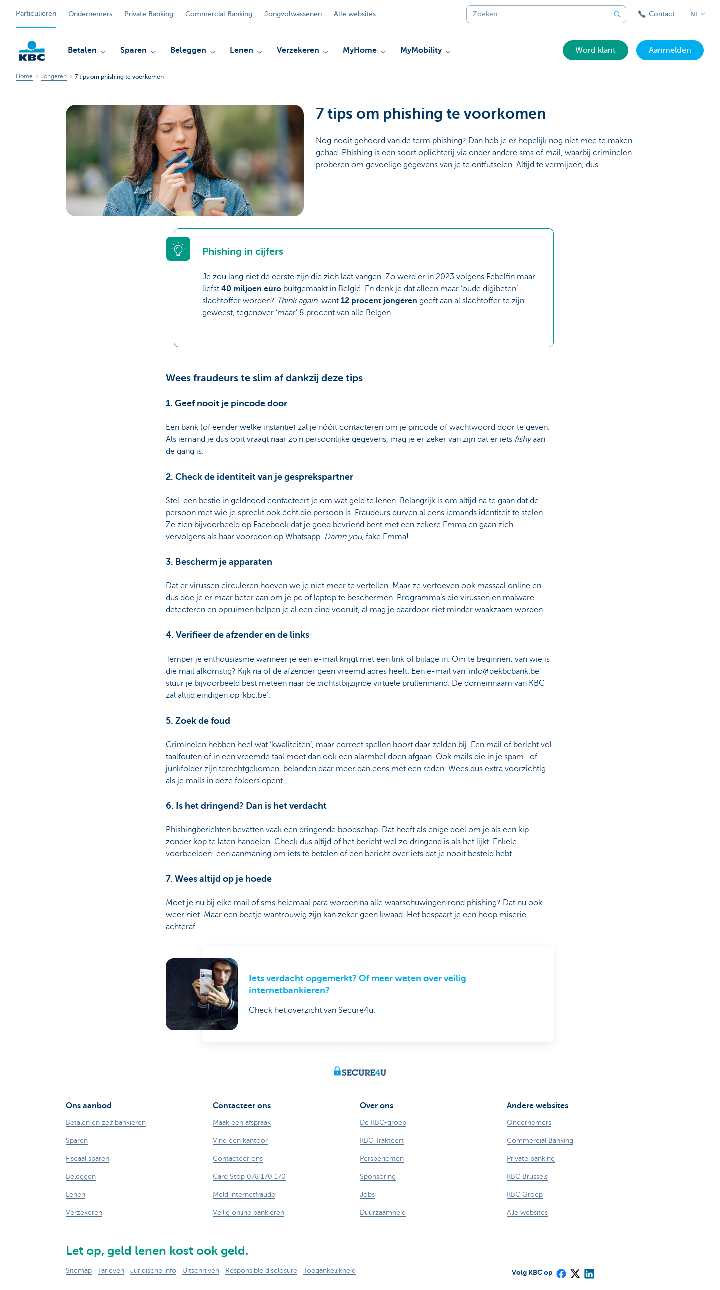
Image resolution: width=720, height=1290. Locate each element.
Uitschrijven (201, 1270)
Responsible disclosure (262, 1270)
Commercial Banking (219, 14)
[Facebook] (561, 1271)
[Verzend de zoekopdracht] (617, 14)
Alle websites (355, 14)
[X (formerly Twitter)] (575, 1271)
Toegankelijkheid (330, 1270)
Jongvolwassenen (293, 14)
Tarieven (111, 1270)
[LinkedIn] (589, 1271)
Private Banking (149, 14)
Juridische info (153, 1270)
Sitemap (79, 1270)
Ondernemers (90, 14)
